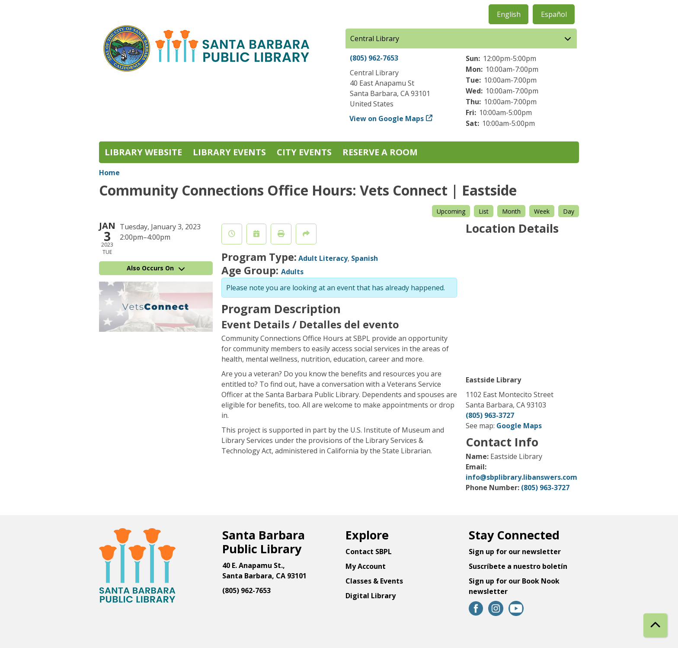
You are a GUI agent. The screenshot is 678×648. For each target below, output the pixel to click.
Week (542, 211)
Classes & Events (374, 581)
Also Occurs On (156, 268)
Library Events (229, 152)
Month (511, 211)
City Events (304, 152)
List (484, 211)
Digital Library (370, 595)
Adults (292, 271)
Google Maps (519, 425)
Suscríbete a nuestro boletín (518, 566)
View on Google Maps (387, 118)
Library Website (143, 152)
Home (109, 172)
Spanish (364, 258)
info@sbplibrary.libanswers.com (521, 477)
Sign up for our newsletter (515, 551)
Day (568, 211)
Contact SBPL (368, 551)
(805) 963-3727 (490, 415)
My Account (365, 566)
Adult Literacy (323, 258)
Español (554, 14)
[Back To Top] (655, 625)
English (509, 14)
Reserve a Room (380, 152)
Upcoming (451, 211)
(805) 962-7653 (374, 58)
